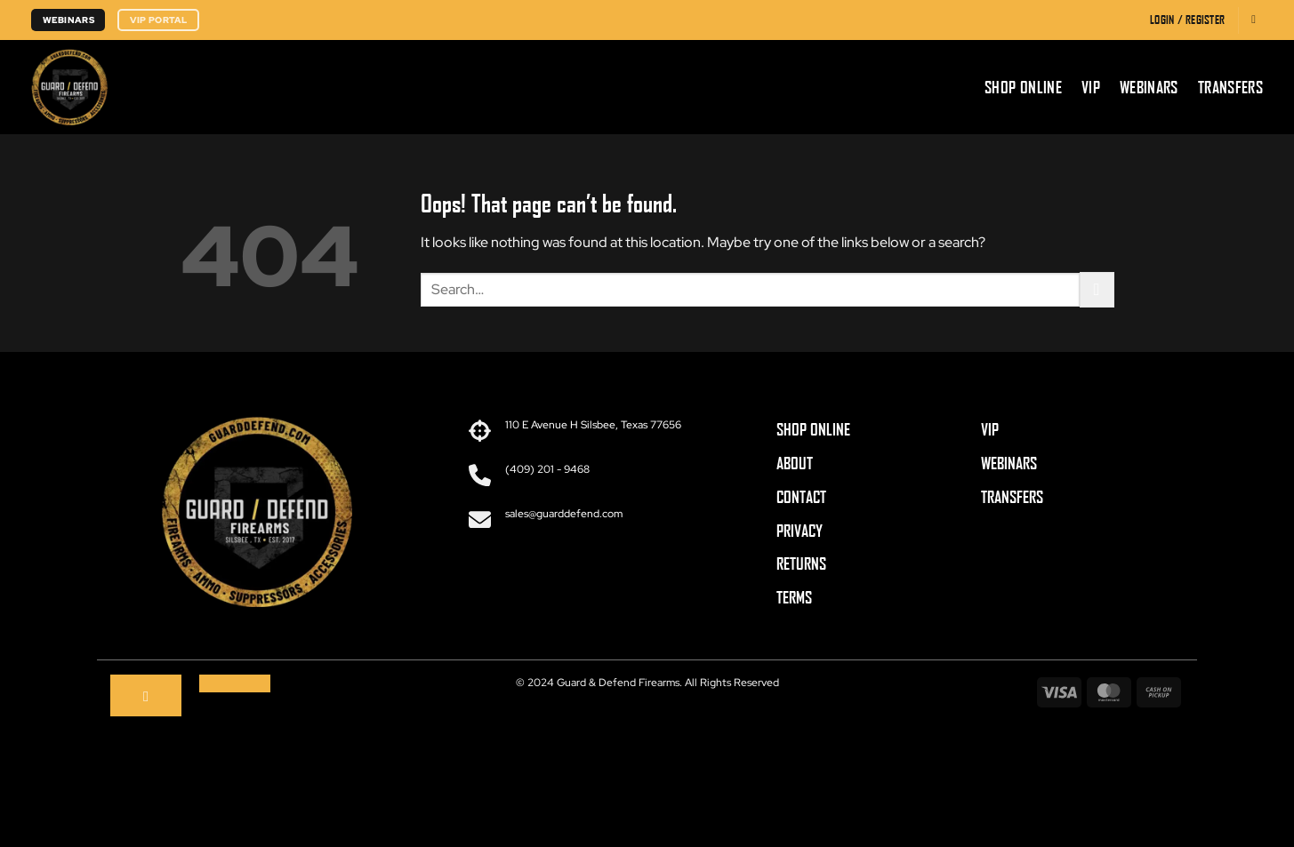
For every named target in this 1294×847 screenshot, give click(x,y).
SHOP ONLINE (813, 429)
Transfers (1230, 87)
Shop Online (1023, 87)
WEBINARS (1009, 463)
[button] (1187, 20)
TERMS (794, 597)
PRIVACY (799, 530)
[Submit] (1097, 289)
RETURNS (801, 563)
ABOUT (794, 463)
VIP (1090, 87)
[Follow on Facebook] (146, 696)
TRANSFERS (1012, 497)
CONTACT (801, 497)
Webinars (1149, 87)
